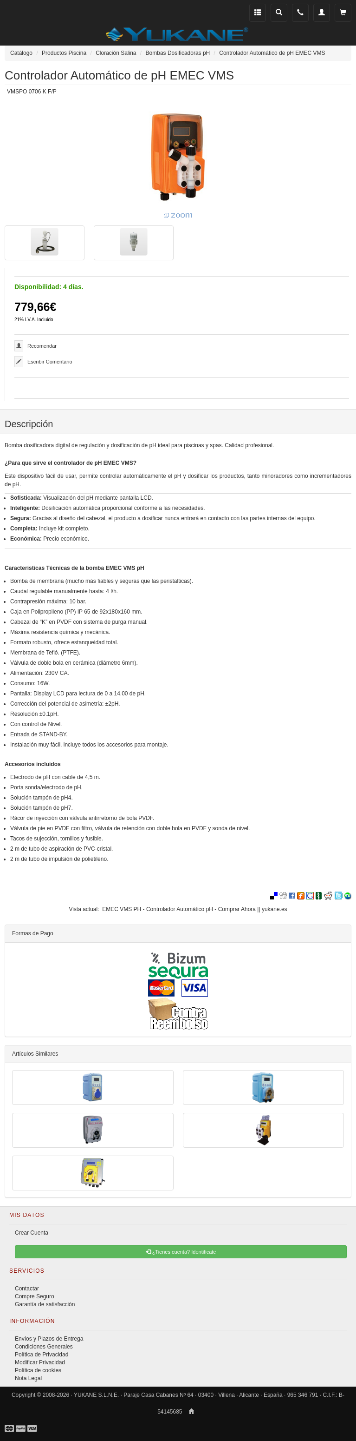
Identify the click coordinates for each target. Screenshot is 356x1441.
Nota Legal (28, 1378)
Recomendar (42, 346)
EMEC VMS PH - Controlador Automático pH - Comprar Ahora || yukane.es (194, 909)
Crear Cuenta (31, 1232)
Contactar (27, 1288)
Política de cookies (38, 1370)
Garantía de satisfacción (45, 1304)
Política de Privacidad (41, 1354)
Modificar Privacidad (40, 1362)
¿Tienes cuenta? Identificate (181, 1252)
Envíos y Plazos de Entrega (49, 1338)
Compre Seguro (34, 1296)
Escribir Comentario (49, 361)
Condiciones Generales (44, 1346)
